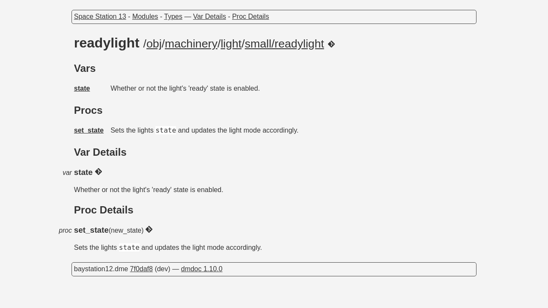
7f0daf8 (141, 268)
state (82, 88)
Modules (145, 16)
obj (154, 43)
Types (173, 16)
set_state (89, 130)
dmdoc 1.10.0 (202, 268)
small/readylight (284, 43)
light (230, 43)
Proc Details (250, 16)
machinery (191, 43)
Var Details (209, 16)
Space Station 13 (100, 16)
